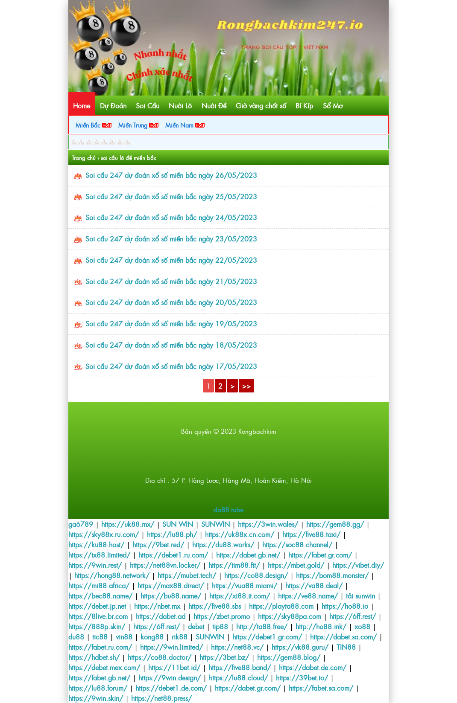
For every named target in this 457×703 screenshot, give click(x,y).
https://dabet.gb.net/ (248, 554)
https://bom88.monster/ (332, 575)
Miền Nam (185, 124)
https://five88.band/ (239, 667)
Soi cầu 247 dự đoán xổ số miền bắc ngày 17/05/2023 (171, 366)
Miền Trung (138, 124)
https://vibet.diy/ (358, 565)
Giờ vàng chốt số (261, 105)
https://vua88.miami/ (244, 585)
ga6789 (80, 524)
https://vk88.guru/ (300, 647)
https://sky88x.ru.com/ (103, 534)
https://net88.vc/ (237, 647)
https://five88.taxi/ (311, 534)
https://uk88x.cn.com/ (239, 534)
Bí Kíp (304, 105)
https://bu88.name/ (171, 595)
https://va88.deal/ (314, 585)
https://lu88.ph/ (172, 534)
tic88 (100, 636)
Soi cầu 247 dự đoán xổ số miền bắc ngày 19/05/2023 (171, 323)
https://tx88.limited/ (99, 554)
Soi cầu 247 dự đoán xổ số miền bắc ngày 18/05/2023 (171, 345)
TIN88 (346, 647)
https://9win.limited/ (171, 647)
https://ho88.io (345, 606)
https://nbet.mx (157, 606)
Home (81, 105)
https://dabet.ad (160, 616)
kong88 (152, 636)
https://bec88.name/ (100, 595)
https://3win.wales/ (268, 524)
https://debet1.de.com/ (171, 688)
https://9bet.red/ (158, 544)
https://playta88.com (281, 606)
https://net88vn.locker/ (165, 565)
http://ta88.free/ (261, 626)
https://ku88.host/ (96, 544)
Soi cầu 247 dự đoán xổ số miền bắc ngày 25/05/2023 (171, 196)
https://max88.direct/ (171, 585)
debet (196, 626)
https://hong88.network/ (111, 575)
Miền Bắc (93, 124)
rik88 (179, 636)
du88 (76, 636)
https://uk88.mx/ (127, 524)
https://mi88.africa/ (98, 585)
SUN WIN (177, 524)
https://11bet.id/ (174, 667)
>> (246, 386)
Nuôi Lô (180, 105)
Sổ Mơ (333, 105)
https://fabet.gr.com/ (320, 554)
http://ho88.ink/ (321, 626)
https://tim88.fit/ (234, 565)
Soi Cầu (147, 105)
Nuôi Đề (214, 105)
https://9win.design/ (169, 677)
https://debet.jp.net (97, 606)
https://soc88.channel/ (297, 544)
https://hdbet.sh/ (94, 657)
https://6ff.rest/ (352, 616)
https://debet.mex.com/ (104, 667)
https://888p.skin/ (96, 626)
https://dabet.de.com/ (312, 667)
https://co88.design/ (256, 575)
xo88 (362, 626)
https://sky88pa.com (289, 616)
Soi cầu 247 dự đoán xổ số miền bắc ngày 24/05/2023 (171, 217)
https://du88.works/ (223, 544)
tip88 (220, 626)
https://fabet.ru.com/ (100, 647)
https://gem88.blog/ (288, 657)
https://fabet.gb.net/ (99, 677)
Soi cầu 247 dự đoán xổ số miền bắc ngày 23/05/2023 (171, 238)
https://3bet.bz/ (224, 657)
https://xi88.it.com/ (239, 595)
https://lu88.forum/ (97, 688)
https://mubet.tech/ (187, 575)
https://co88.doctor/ (159, 657)
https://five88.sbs (214, 606)
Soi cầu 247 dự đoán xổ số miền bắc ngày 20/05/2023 (171, 302)
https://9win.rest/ (95, 565)
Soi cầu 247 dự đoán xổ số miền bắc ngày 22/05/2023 (171, 260)
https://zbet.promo (221, 616)
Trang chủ (84, 158)
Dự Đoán (113, 105)
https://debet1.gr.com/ (267, 636)
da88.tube (228, 509)
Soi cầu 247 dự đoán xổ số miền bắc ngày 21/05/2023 (171, 281)
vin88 (124, 636)
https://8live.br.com (98, 616)
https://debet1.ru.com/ (173, 554)
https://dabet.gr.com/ (248, 688)
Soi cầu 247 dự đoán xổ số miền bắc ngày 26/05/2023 (171, 175)
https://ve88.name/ (308, 595)
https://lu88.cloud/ (238, 677)
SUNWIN (215, 524)
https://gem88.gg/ (335, 524)
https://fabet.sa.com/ (321, 688)
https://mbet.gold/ (296, 565)
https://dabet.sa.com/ (343, 636)
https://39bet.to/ (302, 677)
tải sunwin (360, 595)
